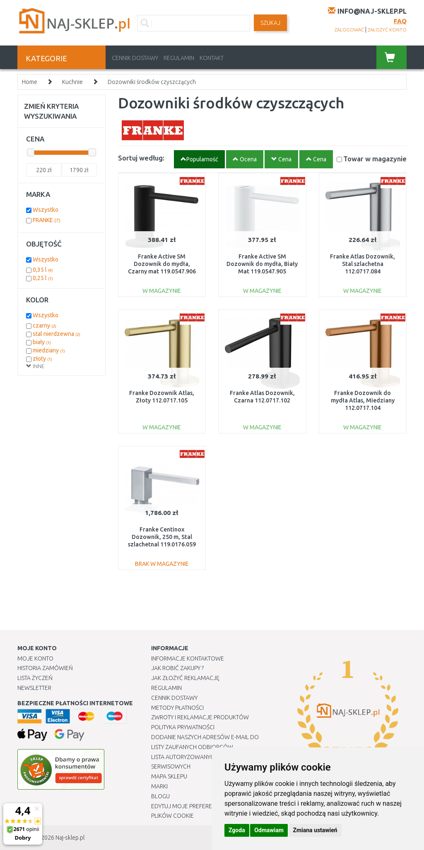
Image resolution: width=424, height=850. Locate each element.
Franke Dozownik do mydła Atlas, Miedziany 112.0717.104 (363, 400)
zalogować (349, 29)
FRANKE (46, 220)
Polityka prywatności (182, 727)
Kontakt (212, 58)
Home (29, 82)
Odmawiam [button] (269, 830)
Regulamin (179, 58)
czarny (44, 325)
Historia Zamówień (45, 668)
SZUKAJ (270, 22)
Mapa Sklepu (169, 776)
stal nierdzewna (56, 333)
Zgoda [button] (237, 830)
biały (42, 342)
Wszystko (45, 209)
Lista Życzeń (35, 678)
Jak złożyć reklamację (185, 678)
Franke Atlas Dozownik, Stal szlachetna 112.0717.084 (362, 264)
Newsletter (34, 688)
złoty (42, 358)
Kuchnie (72, 82)
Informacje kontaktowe (187, 658)
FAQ (400, 20)
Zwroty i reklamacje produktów (200, 717)
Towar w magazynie (375, 159)
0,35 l (43, 269)
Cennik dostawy (135, 58)
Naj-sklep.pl (69, 837)
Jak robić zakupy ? (177, 668)
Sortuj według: (141, 158)
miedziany (49, 350)
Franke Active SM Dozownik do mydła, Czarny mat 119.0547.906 (162, 264)
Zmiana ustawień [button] (315, 830)
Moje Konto (35, 658)
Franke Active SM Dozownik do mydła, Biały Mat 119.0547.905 (262, 264)
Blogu (160, 796)
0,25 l (43, 278)
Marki (159, 786)
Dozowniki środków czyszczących (152, 82)
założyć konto (387, 29)
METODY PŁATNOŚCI (177, 707)
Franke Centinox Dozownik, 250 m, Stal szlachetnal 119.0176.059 (162, 537)
